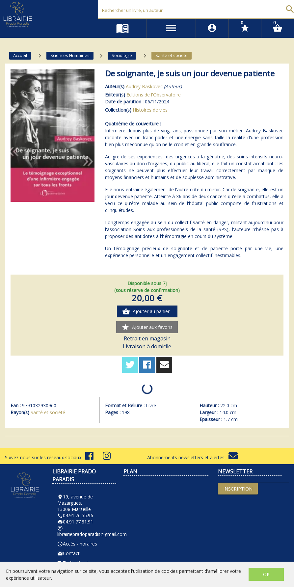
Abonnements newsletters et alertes (192, 457)
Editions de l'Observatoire (153, 95)
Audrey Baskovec (144, 86)
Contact (68, 553)
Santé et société (48, 412)
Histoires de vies (150, 110)
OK (266, 574)
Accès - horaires (77, 544)
